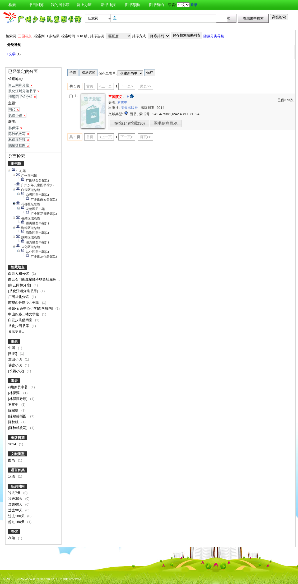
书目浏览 (36, 5)
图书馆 (16, 164)
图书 (12, 460)
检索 (12, 5)
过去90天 (16, 510)
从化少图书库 (19, 326)
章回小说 (15, 359)
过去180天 (16, 516)
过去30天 (16, 499)
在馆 (14, 532)
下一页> (126, 86)
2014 (12, 444)
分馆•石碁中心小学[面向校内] (31, 308)
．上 (118, 97)
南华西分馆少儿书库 (24, 303)
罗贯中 (14, 405)
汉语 (12, 476)
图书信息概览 (166, 123)
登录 (193, 5)
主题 (14, 341)
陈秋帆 (14, 422)
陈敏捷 (14, 410)
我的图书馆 (60, 5)
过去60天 (16, 504)
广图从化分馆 (19, 297)
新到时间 (18, 486)
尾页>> (145, 86)
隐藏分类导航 (214, 36)
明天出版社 (130, 108)
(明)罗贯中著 (18, 387)
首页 (89, 86)
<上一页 (105, 86)
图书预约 (156, 5)
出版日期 (18, 438)
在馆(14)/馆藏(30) (129, 123)
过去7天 (14, 493)
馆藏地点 (18, 267)
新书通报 (108, 5)
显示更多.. (16, 332)
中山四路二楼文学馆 (24, 314)
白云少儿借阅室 (20, 320)
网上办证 (84, 5)
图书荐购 (132, 5)
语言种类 (18, 470)
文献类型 (18, 454)
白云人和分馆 (19, 273)
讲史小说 (15, 365)
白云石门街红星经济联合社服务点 (34, 279)
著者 (14, 381)
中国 (12, 348)
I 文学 (11, 54)
